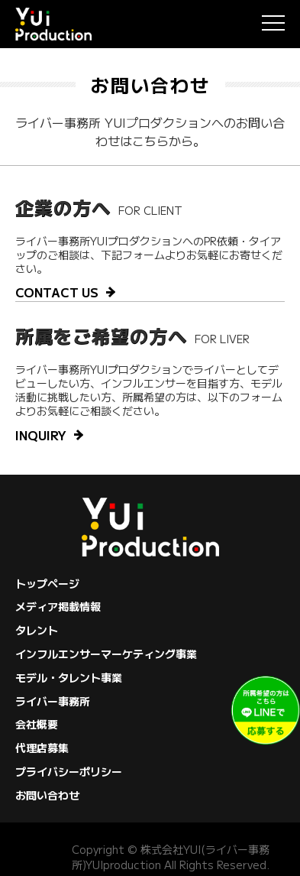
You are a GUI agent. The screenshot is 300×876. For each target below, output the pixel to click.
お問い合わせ (47, 795)
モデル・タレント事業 (68, 677)
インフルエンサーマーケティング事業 (106, 653)
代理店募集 (42, 747)
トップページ (47, 583)
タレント (36, 630)
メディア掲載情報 (58, 606)
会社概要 (36, 724)
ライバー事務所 (52, 701)
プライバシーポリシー (68, 771)
